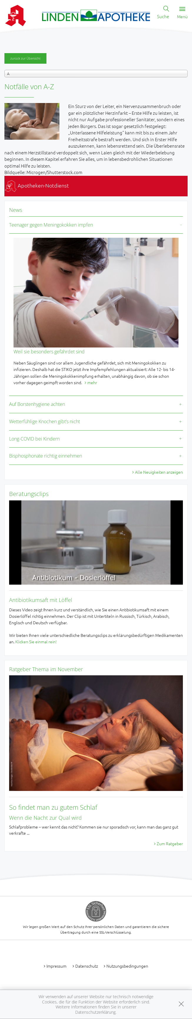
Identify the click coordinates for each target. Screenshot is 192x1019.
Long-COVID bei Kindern (34, 439)
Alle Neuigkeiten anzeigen (159, 472)
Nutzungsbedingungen (127, 966)
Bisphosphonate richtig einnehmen (45, 456)
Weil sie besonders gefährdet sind (49, 351)
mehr (92, 382)
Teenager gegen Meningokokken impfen (51, 225)
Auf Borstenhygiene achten (37, 404)
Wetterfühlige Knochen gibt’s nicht (44, 421)
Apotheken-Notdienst (37, 185)
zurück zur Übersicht (25, 58)
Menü (182, 12)
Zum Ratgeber (170, 843)
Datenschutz (86, 966)
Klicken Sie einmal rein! (36, 642)
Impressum (56, 966)
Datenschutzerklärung (95, 1012)
